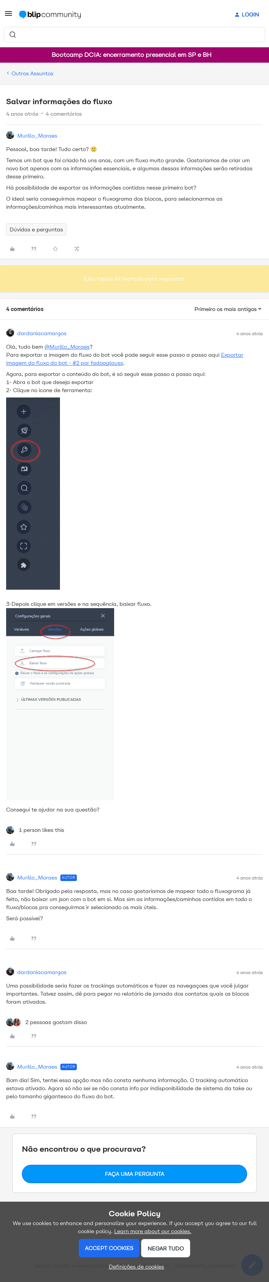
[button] (8, 16)
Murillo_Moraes (37, 135)
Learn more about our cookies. (152, 1231)
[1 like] (35, 830)
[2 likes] (46, 1022)
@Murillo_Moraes (67, 346)
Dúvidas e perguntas (36, 229)
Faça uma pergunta (134, 1174)
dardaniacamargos (41, 333)
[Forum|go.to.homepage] (50, 14)
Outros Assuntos (32, 73)
